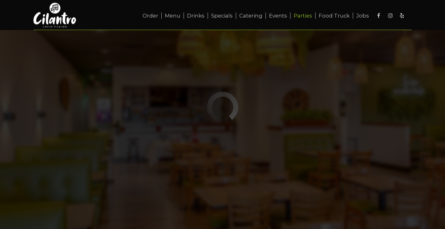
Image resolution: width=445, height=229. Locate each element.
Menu (172, 16)
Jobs (362, 16)
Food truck (334, 16)
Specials (222, 16)
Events (278, 16)
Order (150, 16)
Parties (303, 16)
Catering (250, 16)
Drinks (196, 16)
